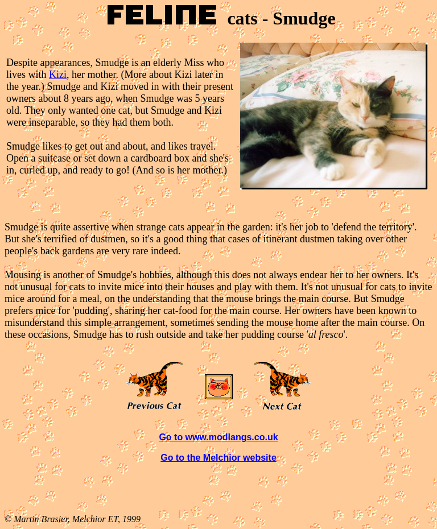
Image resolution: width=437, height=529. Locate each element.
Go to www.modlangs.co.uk (218, 437)
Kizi (58, 74)
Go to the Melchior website (218, 457)
